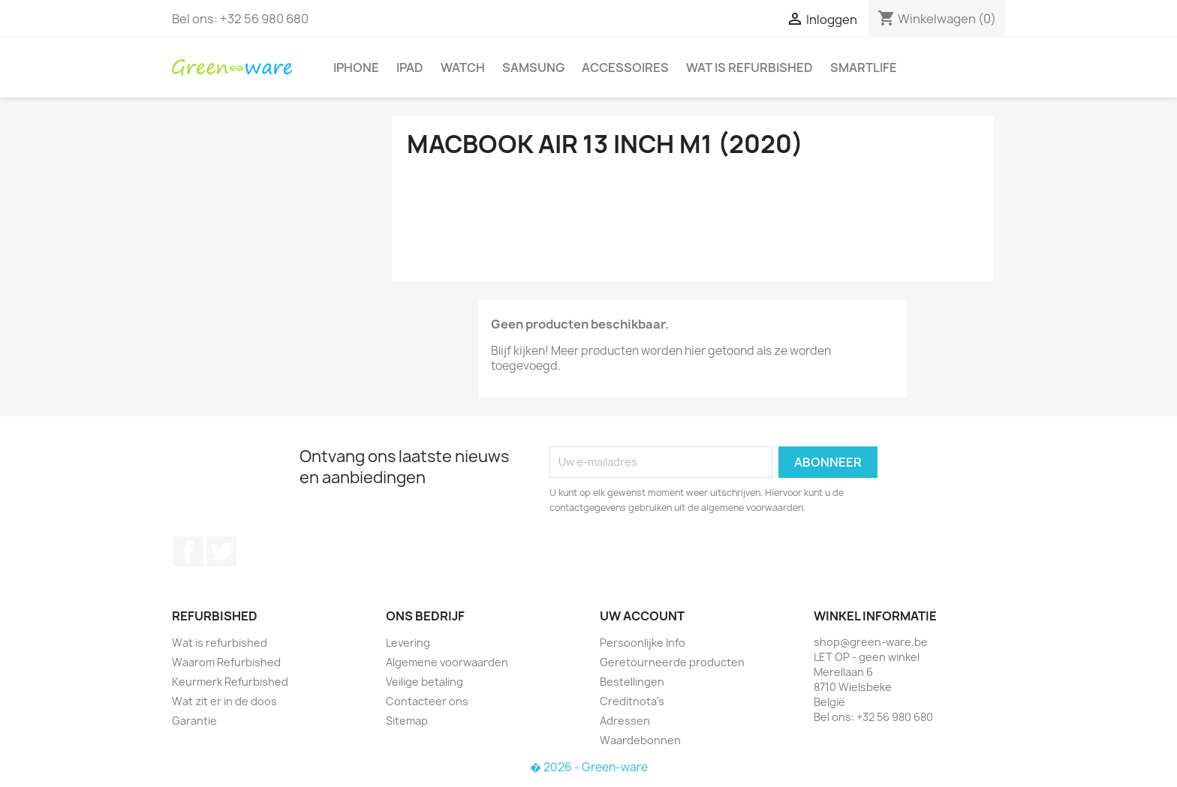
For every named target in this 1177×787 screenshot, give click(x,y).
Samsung (533, 67)
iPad (409, 67)
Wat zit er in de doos (224, 701)
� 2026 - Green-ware (589, 767)
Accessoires (625, 67)
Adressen (625, 720)
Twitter (221, 551)
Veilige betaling (424, 681)
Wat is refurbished (749, 67)
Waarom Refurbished (226, 662)
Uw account (642, 616)
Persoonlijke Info (642, 642)
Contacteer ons (427, 701)
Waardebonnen (640, 740)
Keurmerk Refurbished (230, 681)
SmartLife (863, 67)
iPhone (356, 67)
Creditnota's (632, 701)
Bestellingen (632, 681)
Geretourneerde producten (672, 662)
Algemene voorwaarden (447, 662)
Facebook (188, 551)
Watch (463, 67)
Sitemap (407, 720)
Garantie (194, 720)
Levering (408, 642)
